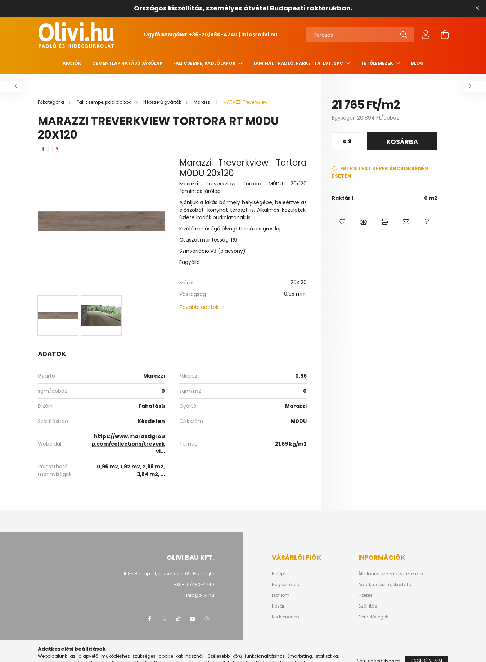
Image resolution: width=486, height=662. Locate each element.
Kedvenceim (285, 617)
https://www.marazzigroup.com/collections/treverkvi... (128, 444)
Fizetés (365, 595)
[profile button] (426, 34)
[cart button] (444, 34)
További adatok (199, 307)
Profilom (280, 595)
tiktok (178, 619)
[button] (343, 222)
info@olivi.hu (259, 34)
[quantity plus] (357, 141)
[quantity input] (347, 141)
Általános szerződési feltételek (390, 573)
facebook (149, 619)
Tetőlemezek (377, 63)
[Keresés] (360, 34)
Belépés (280, 573)
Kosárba (402, 141)
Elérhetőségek (373, 617)
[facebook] (43, 148)
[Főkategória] (51, 102)
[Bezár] (477, 8)
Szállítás (367, 606)
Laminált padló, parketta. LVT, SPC (298, 63)
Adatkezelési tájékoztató (384, 584)
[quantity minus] (337, 141)
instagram (164, 619)
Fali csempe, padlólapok (205, 63)
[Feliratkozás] (384, 172)
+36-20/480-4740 (213, 34)
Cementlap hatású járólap (127, 63)
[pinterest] (57, 148)
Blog (417, 63)
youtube (192, 619)
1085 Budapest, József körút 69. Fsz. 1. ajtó (168, 574)
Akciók (72, 63)
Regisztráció (285, 584)
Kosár (278, 606)
